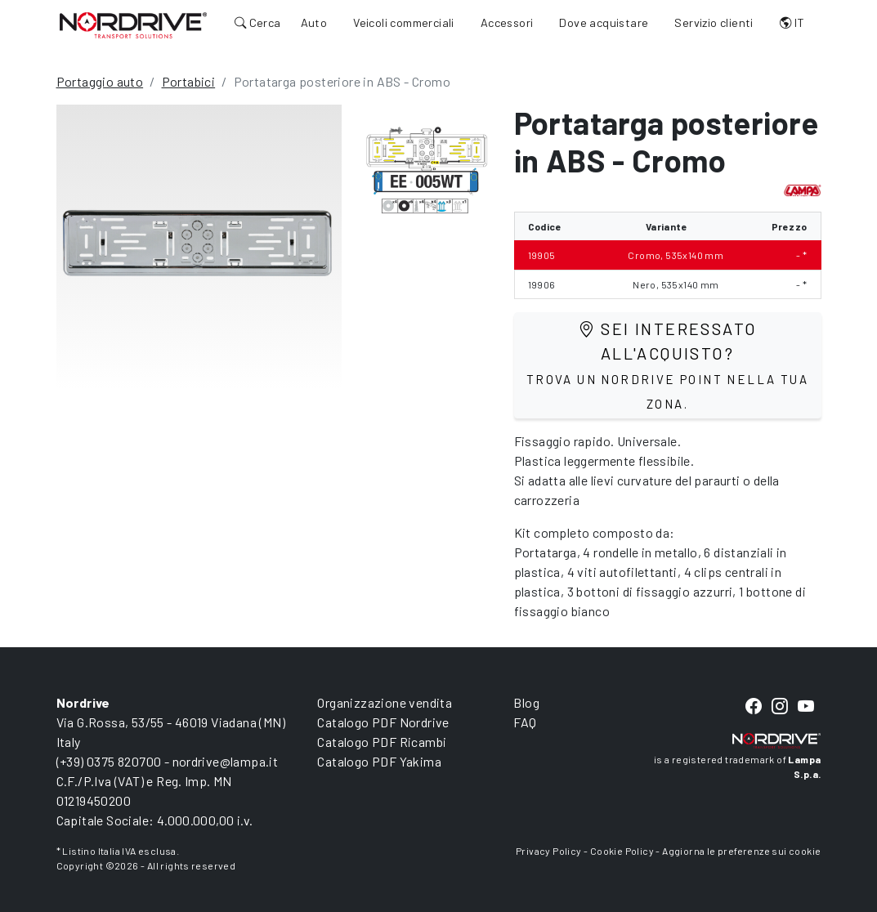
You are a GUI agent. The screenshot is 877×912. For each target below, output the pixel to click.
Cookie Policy (622, 850)
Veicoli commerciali (403, 22)
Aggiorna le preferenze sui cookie (741, 850)
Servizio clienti (713, 22)
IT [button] (792, 22)
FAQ (524, 722)
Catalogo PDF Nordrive (383, 722)
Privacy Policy (549, 850)
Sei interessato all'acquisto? (667, 365)
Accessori (507, 22)
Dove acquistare (603, 22)
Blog (526, 702)
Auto (314, 22)
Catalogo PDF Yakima (379, 761)
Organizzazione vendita (384, 702)
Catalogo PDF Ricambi (381, 741)
